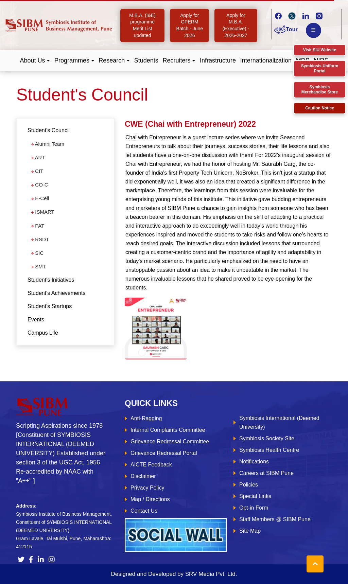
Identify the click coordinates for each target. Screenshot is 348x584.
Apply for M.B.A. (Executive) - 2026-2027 (236, 25)
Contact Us (143, 511)
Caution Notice (319, 108)
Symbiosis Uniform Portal (319, 68)
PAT (37, 226)
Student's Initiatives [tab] (51, 280)
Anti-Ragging (146, 418)
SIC (37, 253)
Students (146, 60)
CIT (37, 171)
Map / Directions (150, 499)
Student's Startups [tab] (50, 306)
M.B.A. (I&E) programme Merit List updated (142, 25)
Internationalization (266, 60)
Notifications (254, 461)
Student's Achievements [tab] (56, 293)
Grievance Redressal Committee (169, 441)
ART (38, 157)
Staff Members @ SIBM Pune (275, 519)
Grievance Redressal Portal (163, 453)
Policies (248, 485)
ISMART (42, 212)
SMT (38, 266)
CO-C (39, 185)
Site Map (250, 531)
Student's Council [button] (49, 130)
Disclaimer (143, 476)
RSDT (40, 239)
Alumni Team (47, 144)
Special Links (255, 496)
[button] (35, 60)
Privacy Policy (147, 488)
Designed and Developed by (174, 574)
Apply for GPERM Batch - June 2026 (189, 25)
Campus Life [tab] (43, 333)
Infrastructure (218, 60)
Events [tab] (36, 319)
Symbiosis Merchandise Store (319, 89)
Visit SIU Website (319, 50)
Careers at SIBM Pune (266, 473)
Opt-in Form (253, 508)
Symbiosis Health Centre (269, 450)
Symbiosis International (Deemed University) (279, 422)
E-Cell (40, 198)
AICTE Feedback (151, 464)
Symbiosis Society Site (266, 438)
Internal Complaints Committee (167, 430)
